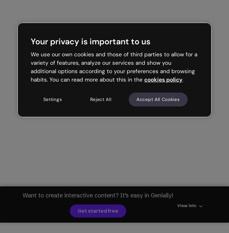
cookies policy (163, 79)
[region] (114, 70)
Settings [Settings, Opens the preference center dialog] (52, 99)
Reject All (101, 99)
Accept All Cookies (158, 99)
